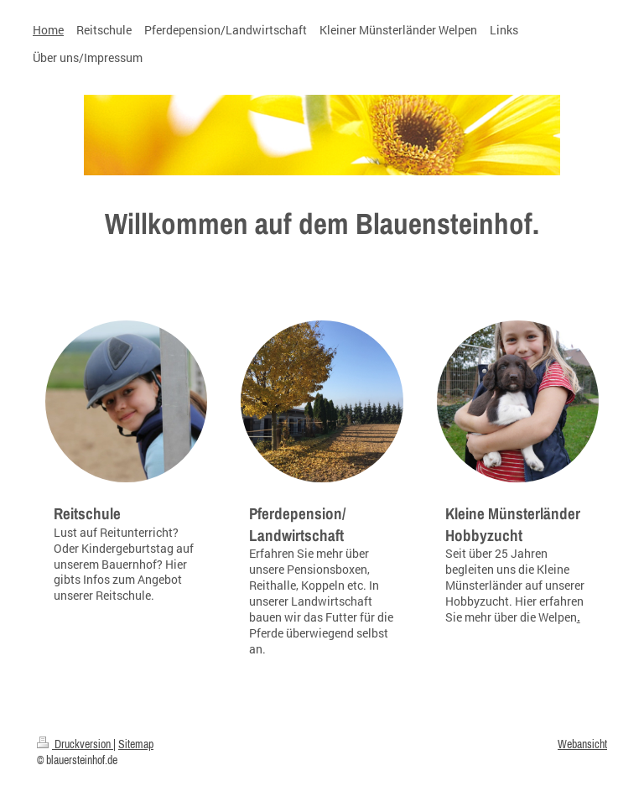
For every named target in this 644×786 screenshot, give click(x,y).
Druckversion (75, 744)
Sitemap (135, 744)
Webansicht (582, 744)
